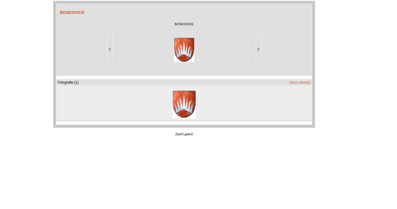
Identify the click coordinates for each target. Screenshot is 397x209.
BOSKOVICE (72, 12)
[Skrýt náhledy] (300, 82)
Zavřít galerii (184, 134)
